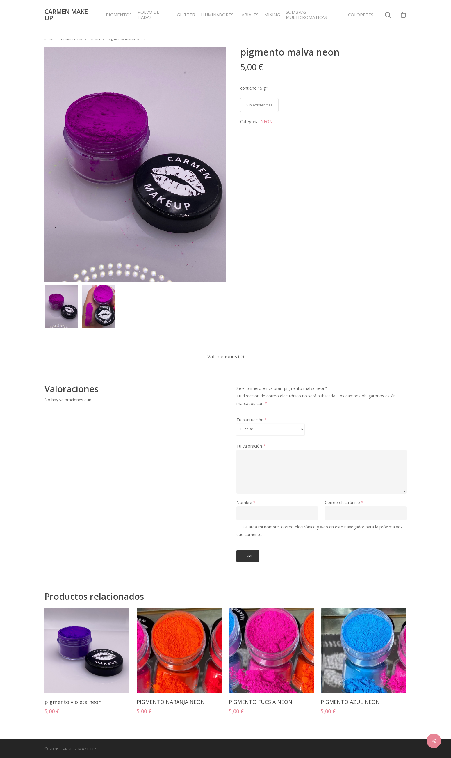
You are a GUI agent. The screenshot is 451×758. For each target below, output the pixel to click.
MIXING (272, 14)
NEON (95, 38)
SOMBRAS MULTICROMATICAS (306, 14)
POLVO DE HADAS (148, 14)
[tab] (226, 356)
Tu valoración (250, 446)
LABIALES (249, 14)
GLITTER (186, 14)
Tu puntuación (251, 420)
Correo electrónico (344, 502)
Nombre (246, 502)
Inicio (49, 38)
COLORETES (360, 14)
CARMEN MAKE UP (66, 14)
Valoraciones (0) (225, 356)
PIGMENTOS (119, 14)
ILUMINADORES (217, 14)
